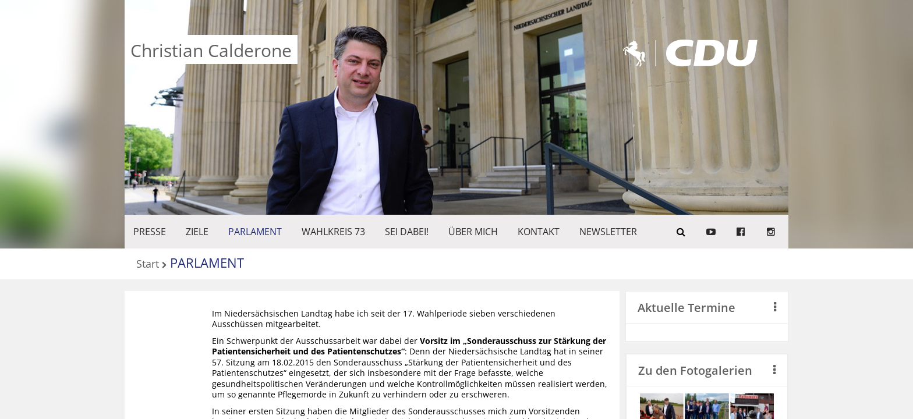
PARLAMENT (255, 231)
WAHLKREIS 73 (333, 231)
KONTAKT (539, 231)
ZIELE (197, 231)
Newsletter (608, 231)
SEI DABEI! (407, 231)
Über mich (473, 231)
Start (147, 264)
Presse (149, 231)
